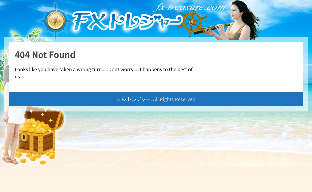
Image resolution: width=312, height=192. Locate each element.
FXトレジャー (136, 98)
